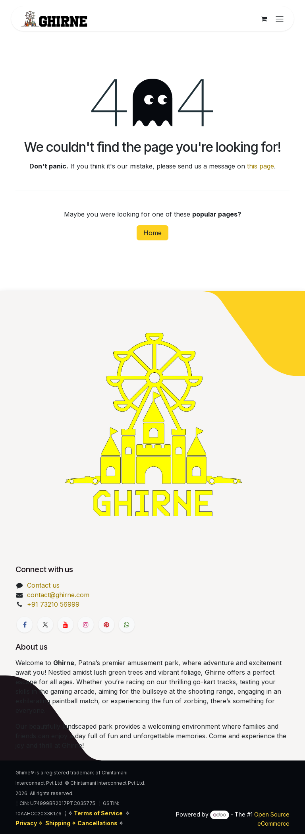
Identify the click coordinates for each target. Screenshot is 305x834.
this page (260, 166)
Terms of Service (98, 813)
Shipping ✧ (61, 823)
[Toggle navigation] (280, 18)
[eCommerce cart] (264, 19)
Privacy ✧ (29, 823)
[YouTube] (65, 625)
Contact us (43, 585)
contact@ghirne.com (58, 595)
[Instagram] (86, 625)
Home (152, 233)
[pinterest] (106, 625)
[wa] (127, 625)
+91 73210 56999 (53, 604)
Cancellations (98, 823)
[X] (45, 625)
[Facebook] (25, 625)
